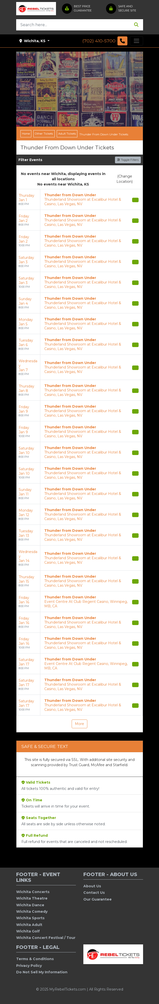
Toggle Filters (127, 160)
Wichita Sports (30, 918)
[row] (79, 199)
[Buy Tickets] (135, 200)
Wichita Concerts (33, 892)
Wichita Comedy (32, 911)
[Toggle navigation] (136, 40)
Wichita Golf (28, 931)
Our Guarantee (97, 899)
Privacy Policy (29, 965)
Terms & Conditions (35, 959)
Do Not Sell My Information (41, 972)
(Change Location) (124, 179)
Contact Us (94, 892)
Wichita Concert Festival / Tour (45, 937)
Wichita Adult (29, 924)
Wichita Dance (30, 905)
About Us (92, 886)
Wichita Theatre (32, 898)
